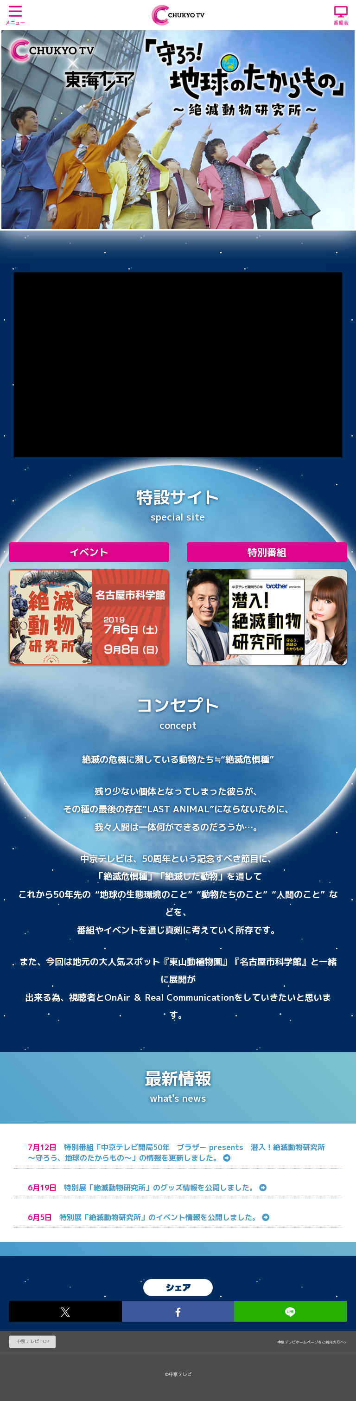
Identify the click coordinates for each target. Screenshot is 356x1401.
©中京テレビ (178, 1374)
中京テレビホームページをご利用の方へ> (312, 1342)
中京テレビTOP (32, 1341)
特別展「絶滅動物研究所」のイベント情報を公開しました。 (164, 1217)
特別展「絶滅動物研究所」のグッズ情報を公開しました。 (165, 1187)
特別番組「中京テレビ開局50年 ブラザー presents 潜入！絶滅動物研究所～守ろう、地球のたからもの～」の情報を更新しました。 (176, 1152)
